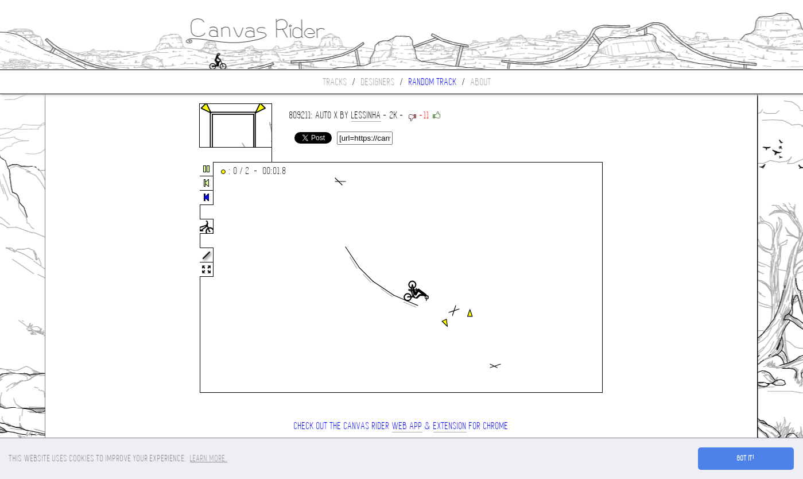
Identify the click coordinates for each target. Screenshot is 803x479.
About (481, 82)
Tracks (335, 82)
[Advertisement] (93, 278)
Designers (378, 82)
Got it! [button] (746, 458)
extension (450, 426)
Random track (433, 82)
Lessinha (366, 115)
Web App (407, 426)
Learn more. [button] (208, 458)
